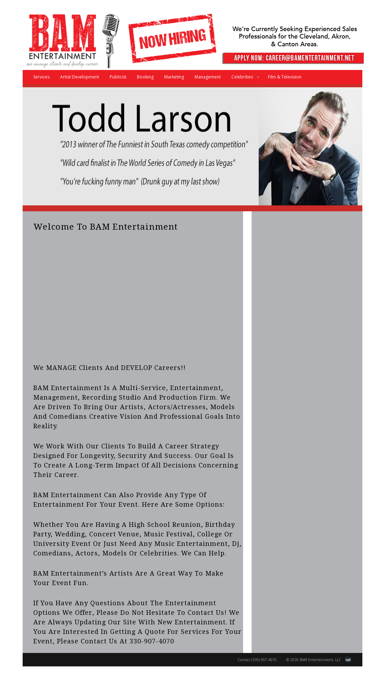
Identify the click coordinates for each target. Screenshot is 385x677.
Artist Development (79, 77)
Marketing (174, 77)
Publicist (118, 77)
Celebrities (242, 79)
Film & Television (284, 77)
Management (208, 77)
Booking (145, 77)
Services (41, 77)
